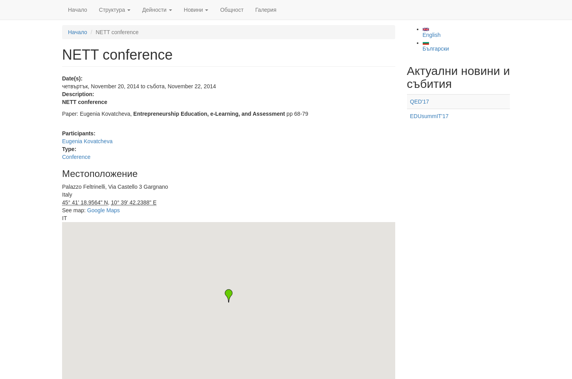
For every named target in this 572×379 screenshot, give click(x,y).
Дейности (157, 10)
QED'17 (419, 101)
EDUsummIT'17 (429, 116)
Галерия (266, 10)
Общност (231, 10)
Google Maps (103, 210)
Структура (114, 10)
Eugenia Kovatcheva (87, 141)
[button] (229, 295)
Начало (77, 10)
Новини (196, 10)
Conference (76, 157)
